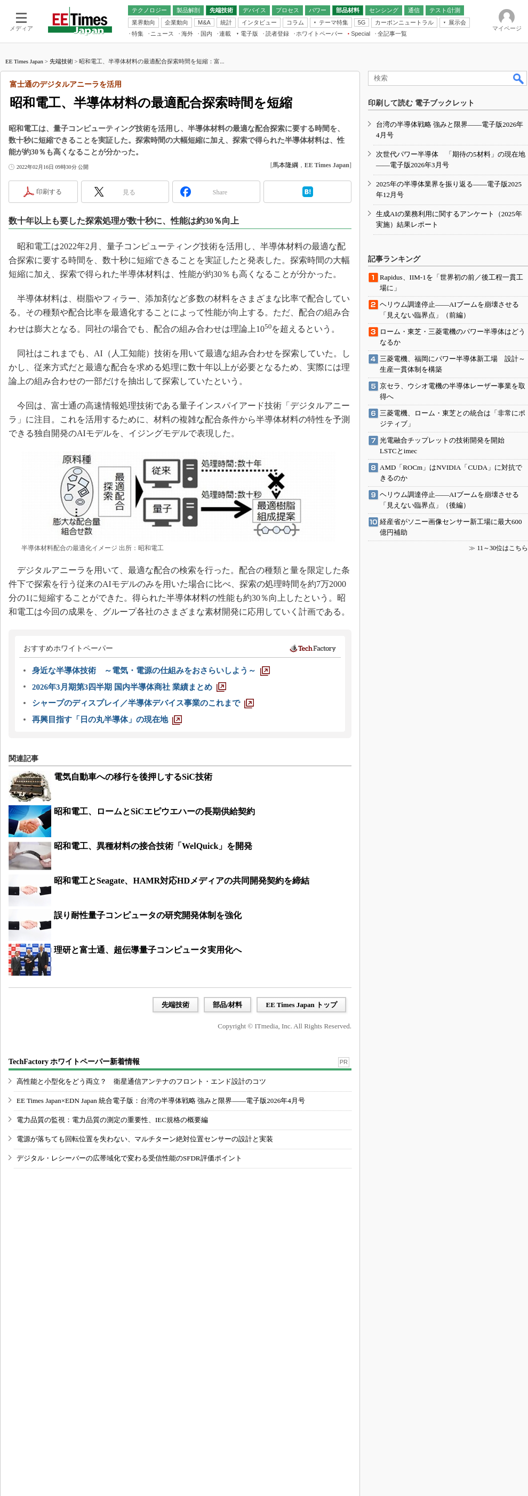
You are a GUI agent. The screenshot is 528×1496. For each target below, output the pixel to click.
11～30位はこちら (502, 548)
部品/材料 (228, 1005)
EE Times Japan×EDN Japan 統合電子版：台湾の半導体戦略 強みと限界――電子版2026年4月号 (161, 1101)
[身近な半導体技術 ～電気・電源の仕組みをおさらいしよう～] (151, 670)
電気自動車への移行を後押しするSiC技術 (133, 776)
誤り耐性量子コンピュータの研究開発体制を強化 (148, 915)
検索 (519, 78)
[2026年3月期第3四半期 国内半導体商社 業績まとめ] (129, 687)
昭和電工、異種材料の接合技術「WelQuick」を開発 (153, 846)
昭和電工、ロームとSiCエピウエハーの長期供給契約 (154, 811)
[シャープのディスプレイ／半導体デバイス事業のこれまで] (143, 703)
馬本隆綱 (285, 165)
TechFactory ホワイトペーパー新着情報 (74, 1062)
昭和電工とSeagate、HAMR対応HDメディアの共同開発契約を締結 (181, 880)
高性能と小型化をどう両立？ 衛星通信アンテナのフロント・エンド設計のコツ (141, 1081)
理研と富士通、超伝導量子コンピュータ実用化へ (148, 949)
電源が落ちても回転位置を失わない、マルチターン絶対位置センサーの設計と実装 (145, 1139)
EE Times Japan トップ (301, 1005)
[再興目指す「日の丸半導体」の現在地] (107, 719)
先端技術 (61, 61)
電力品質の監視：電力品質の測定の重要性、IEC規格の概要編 (112, 1120)
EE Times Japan (24, 61)
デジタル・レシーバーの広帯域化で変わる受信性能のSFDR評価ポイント (129, 1158)
